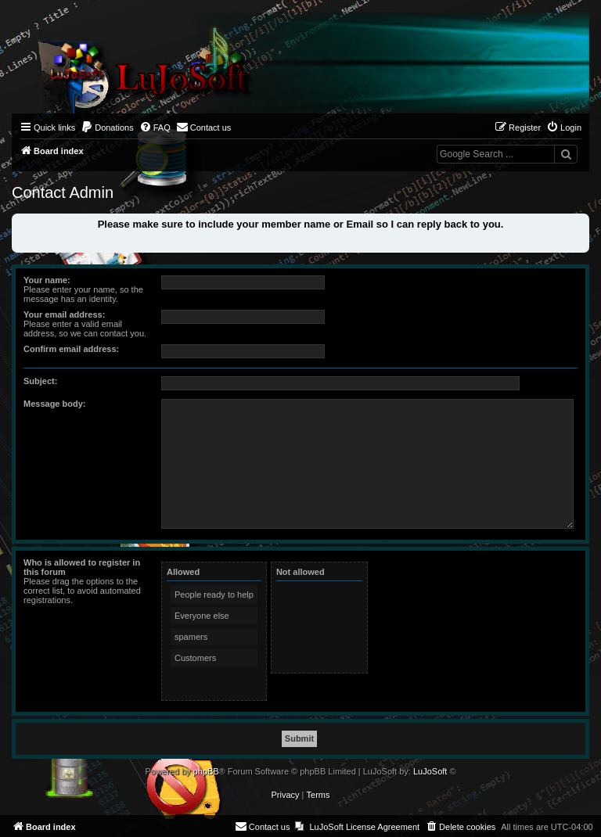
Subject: (40, 381)
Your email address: (64, 314)
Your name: (46, 280)
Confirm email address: (71, 349)
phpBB (206, 771)
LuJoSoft (430, 771)
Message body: (54, 403)
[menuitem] (107, 127)
